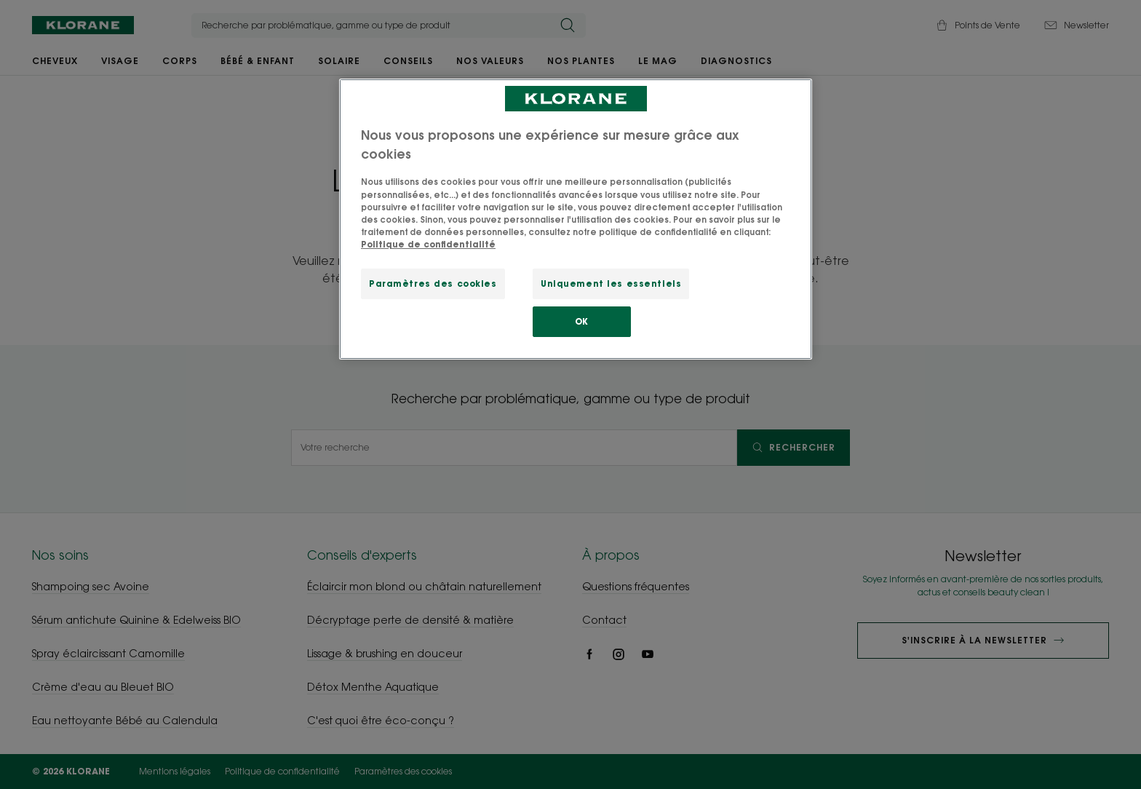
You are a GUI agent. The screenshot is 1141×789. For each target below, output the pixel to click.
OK (582, 321)
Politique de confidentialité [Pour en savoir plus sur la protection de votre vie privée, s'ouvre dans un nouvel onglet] (428, 244)
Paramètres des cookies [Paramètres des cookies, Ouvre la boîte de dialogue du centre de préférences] (433, 283)
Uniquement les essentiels (611, 283)
